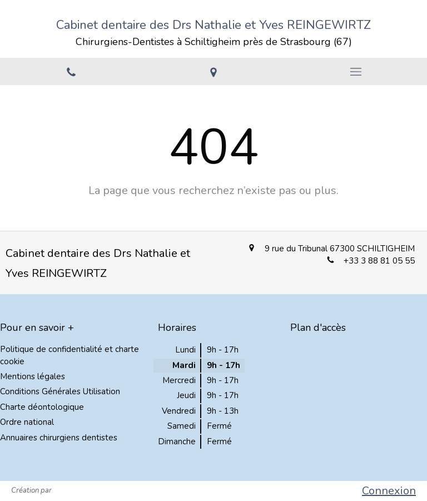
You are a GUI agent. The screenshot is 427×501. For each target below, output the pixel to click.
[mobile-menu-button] (356, 72)
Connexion (389, 490)
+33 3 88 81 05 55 (379, 260)
